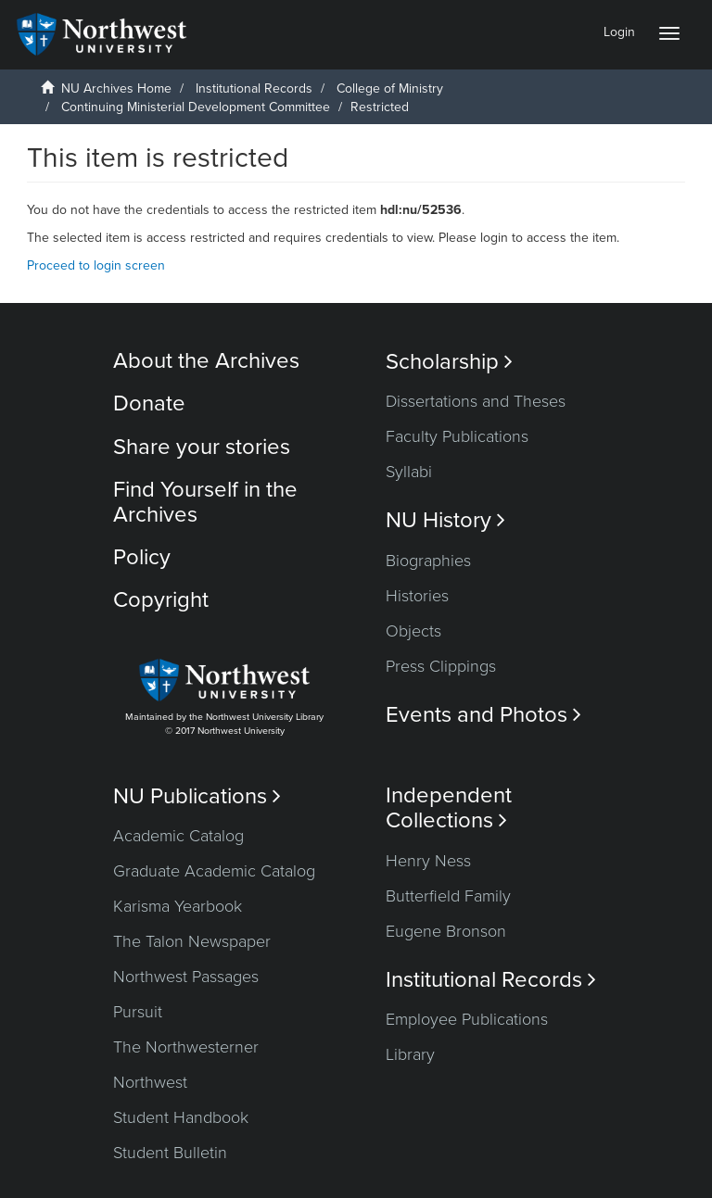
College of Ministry (390, 88)
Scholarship (449, 361)
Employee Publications (467, 1019)
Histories (417, 596)
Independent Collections (449, 808)
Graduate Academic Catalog (214, 871)
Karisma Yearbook (177, 906)
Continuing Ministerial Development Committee (195, 107)
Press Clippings (441, 666)
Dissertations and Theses (476, 401)
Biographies (428, 560)
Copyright (161, 599)
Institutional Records (254, 88)
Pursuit (137, 1012)
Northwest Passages (186, 976)
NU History (445, 520)
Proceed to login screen (96, 265)
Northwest (150, 1082)
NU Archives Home (116, 88)
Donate (149, 403)
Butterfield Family (448, 896)
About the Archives (206, 360)
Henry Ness (428, 861)
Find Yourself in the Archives (205, 501)
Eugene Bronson (446, 931)
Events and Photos (483, 714)
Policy (142, 557)
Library (410, 1054)
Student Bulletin (170, 1152)
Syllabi (409, 471)
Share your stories (201, 447)
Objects (413, 631)
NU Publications (197, 796)
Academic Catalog (178, 836)
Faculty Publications (457, 436)
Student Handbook (180, 1117)
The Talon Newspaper (192, 941)
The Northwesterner (186, 1047)
